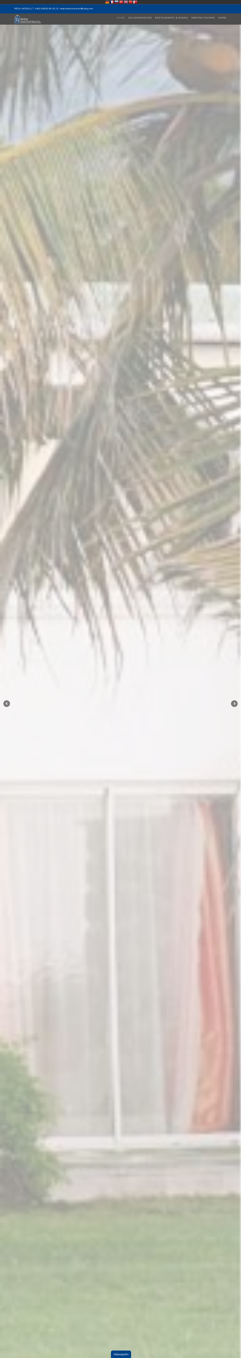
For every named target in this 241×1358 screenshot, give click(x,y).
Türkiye (121, 2)
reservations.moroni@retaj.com (76, 9)
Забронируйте (121, 1354)
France (112, 2)
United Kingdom (126, 2)
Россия (117, 2)
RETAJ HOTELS (22, 9)
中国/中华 (131, 2)
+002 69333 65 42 (45, 9)
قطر (135, 2)
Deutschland (107, 2)
